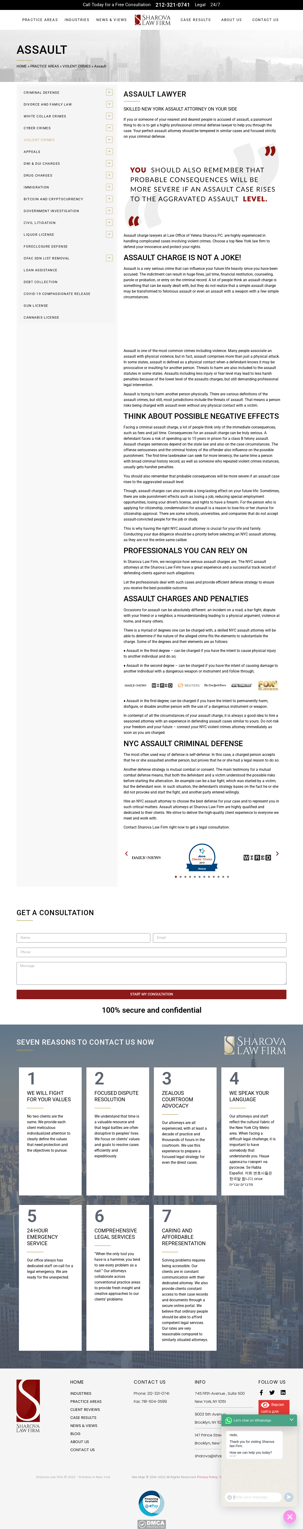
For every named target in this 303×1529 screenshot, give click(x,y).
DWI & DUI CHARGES (42, 163)
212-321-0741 (173, 5)
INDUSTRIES (77, 20)
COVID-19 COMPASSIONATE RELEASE (57, 294)
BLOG (75, 1433)
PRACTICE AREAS (40, 20)
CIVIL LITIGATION (40, 223)
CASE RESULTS (196, 20)
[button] (126, 853)
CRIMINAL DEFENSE (41, 92)
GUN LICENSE (36, 306)
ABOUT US (231, 20)
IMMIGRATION (36, 187)
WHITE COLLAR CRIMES (45, 116)
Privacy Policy (207, 1477)
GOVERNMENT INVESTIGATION (51, 211)
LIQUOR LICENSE (39, 234)
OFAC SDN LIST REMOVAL (47, 258)
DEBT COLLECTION (41, 282)
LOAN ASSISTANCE (41, 270)
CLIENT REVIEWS (85, 1409)
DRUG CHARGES (38, 175)
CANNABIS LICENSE (41, 317)
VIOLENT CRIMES (76, 66)
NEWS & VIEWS (111, 20)
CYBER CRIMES (37, 128)
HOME (22, 66)
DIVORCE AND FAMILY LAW (48, 104)
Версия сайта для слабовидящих (274, 1410)
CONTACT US (265, 20)
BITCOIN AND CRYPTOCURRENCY (53, 199)
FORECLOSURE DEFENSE (46, 246)
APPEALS (32, 152)
